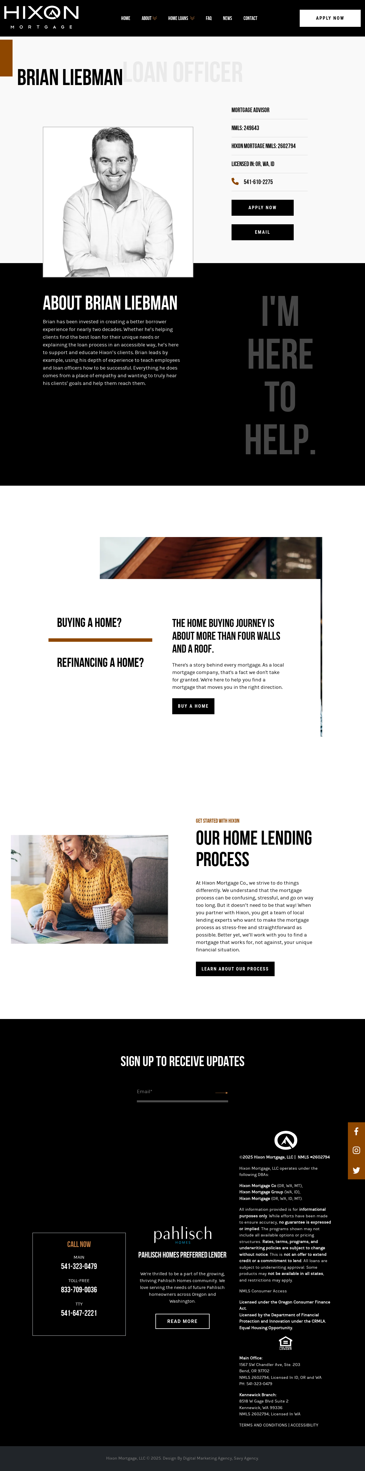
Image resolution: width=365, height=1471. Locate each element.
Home (125, 18)
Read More (182, 1321)
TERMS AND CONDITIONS (263, 1425)
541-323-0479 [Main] (79, 1266)
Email (262, 232)
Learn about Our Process (235, 969)
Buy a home (193, 706)
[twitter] (356, 1170)
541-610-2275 (252, 182)
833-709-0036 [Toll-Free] (79, 1290)
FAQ (209, 18)
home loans (181, 18)
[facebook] (356, 1131)
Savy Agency (246, 1458)
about (149, 18)
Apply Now (330, 18)
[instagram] (356, 1151)
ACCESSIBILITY (305, 1425)
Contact (250, 18)
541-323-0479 (259, 1383)
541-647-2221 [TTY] (79, 1313)
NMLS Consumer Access (263, 1291)
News (227, 18)
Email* (144, 1092)
